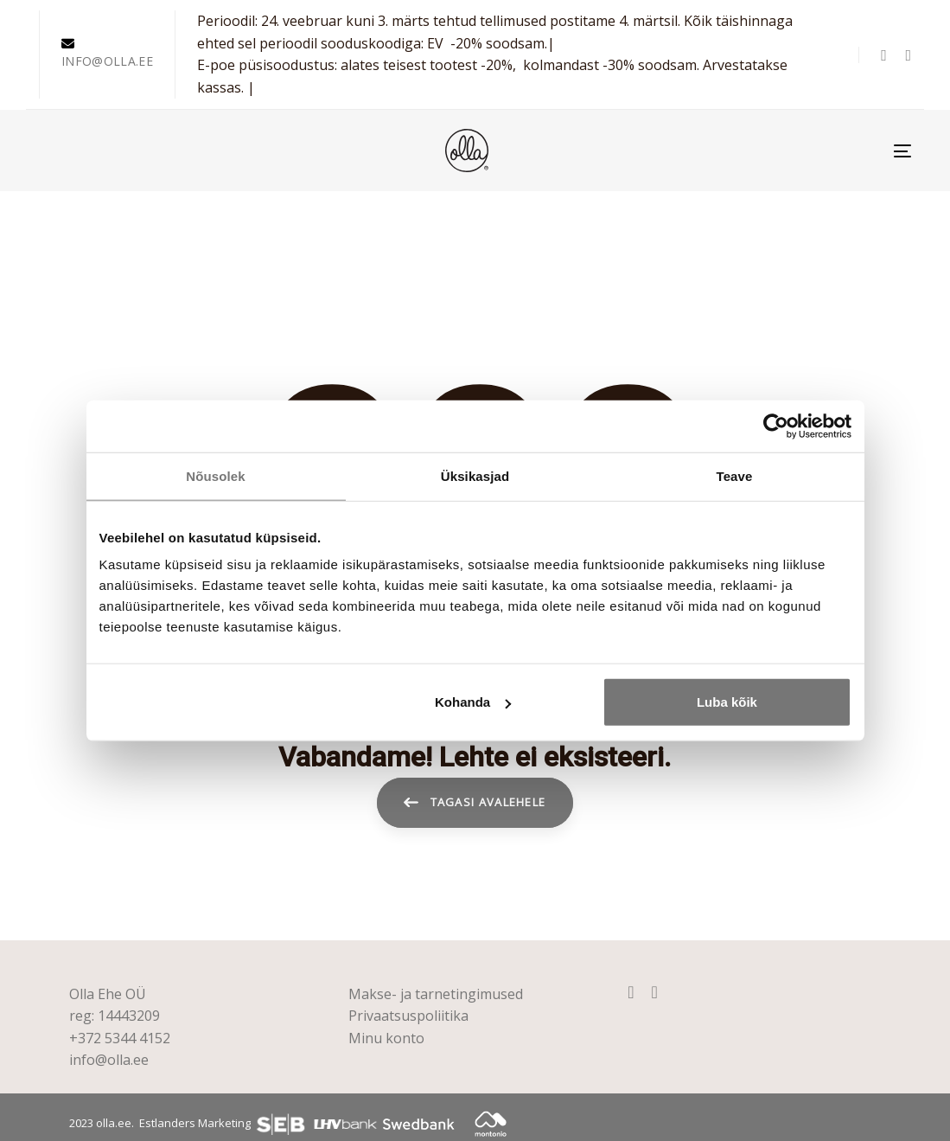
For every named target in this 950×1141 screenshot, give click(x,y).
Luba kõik (727, 702)
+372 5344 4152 (119, 1038)
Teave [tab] (735, 475)
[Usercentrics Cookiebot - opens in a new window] (775, 426)
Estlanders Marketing (195, 1123)
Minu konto (386, 1038)
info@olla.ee (109, 1059)
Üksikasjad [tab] (475, 475)
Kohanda (473, 702)
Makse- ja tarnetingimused (435, 993)
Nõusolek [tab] (215, 475)
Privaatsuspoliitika (408, 1015)
